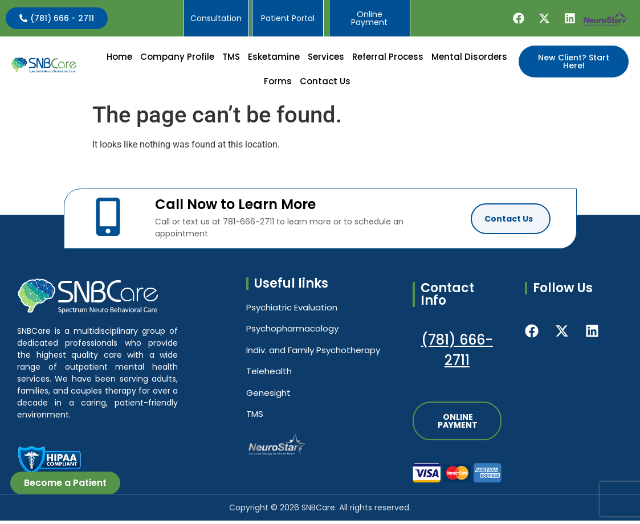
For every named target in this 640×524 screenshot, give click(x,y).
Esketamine (316, 58)
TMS (273, 58)
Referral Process (430, 58)
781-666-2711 (248, 225)
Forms (319, 83)
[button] (219, 58)
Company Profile (219, 58)
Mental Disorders (259, 83)
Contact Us (366, 83)
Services (368, 58)
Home (161, 58)
